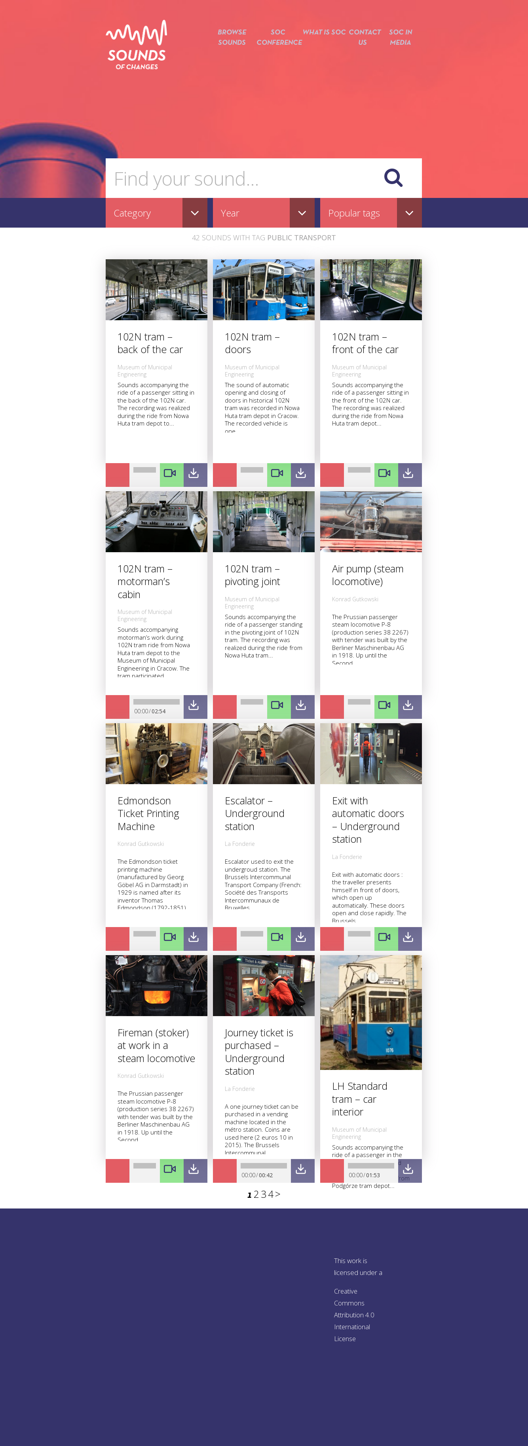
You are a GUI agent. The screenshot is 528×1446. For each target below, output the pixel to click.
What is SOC (322, 50)
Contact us (361, 50)
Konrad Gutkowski (355, 599)
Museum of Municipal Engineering (145, 370)
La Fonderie (240, 843)
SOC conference (274, 50)
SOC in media (400, 50)
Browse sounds (227, 50)
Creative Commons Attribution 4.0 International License (354, 1314)
